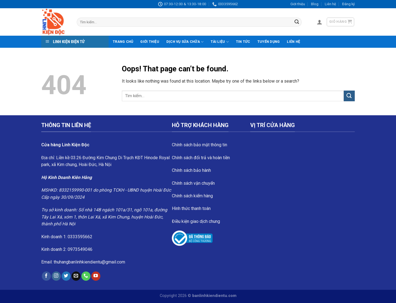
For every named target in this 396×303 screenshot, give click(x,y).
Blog (314, 4)
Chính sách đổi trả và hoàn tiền (201, 157)
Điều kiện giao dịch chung (196, 221)
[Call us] (85, 276)
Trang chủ (123, 42)
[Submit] (296, 22)
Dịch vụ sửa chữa (185, 41)
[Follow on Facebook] (46, 276)
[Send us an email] (76, 276)
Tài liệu (220, 41)
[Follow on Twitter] (66, 276)
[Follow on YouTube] (95, 276)
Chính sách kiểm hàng (192, 195)
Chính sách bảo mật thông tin (199, 144)
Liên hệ (330, 4)
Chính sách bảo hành (191, 170)
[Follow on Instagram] (56, 276)
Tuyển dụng (268, 42)
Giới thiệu (297, 4)
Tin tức (243, 42)
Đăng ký (348, 4)
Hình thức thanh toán (191, 208)
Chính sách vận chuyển (193, 183)
